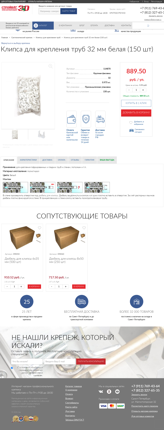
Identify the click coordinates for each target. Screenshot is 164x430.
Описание (8, 160)
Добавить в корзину (136, 112)
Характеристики (28, 160)
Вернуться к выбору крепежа (15, 43)
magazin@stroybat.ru (152, 20)
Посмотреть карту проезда (144, 406)
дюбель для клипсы (48, 195)
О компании (71, 390)
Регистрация (156, 2)
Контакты (70, 416)
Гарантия (89, 160)
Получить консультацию (91, 361)
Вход (145, 2)
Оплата (61, 160)
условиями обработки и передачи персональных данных (31, 370)
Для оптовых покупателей (13, 1)
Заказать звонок (156, 16)
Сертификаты (72, 403)
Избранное (133, 2)
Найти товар (68, 11)
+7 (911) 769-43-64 (145, 386)
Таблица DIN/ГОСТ (74, 420)
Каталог (46, 26)
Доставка (47, 160)
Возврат (69, 398)
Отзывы (75, 160)
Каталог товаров (73, 386)
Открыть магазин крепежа (40, 1)
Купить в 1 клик (136, 103)
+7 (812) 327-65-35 (145, 390)
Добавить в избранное (139, 123)
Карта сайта (71, 407)
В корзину (34, 287)
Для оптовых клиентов (142, 416)
